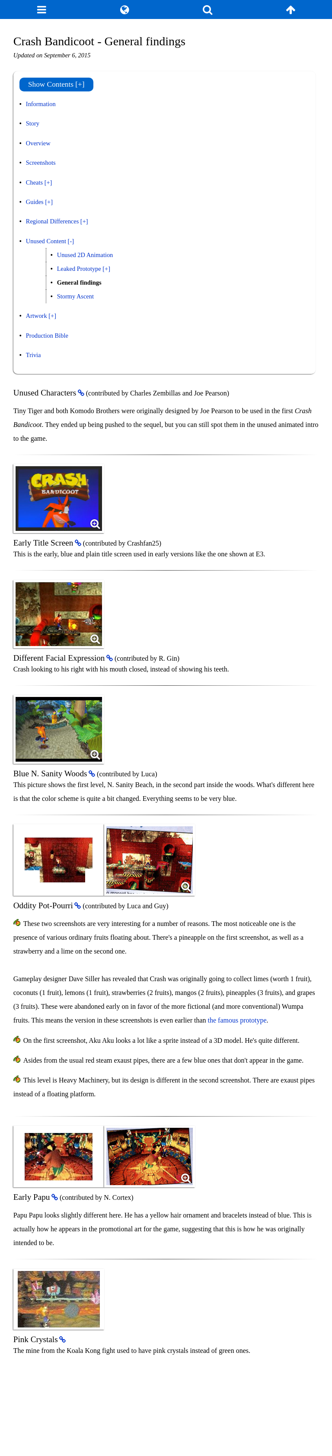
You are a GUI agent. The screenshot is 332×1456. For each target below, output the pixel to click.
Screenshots (41, 162)
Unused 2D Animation (85, 254)
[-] (71, 241)
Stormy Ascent (75, 296)
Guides (35, 201)
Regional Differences (52, 221)
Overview (38, 143)
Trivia (33, 354)
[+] (48, 182)
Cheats (34, 182)
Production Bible (47, 335)
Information (41, 103)
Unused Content (46, 241)
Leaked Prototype (79, 268)
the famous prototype (237, 1020)
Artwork (36, 315)
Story (32, 123)
